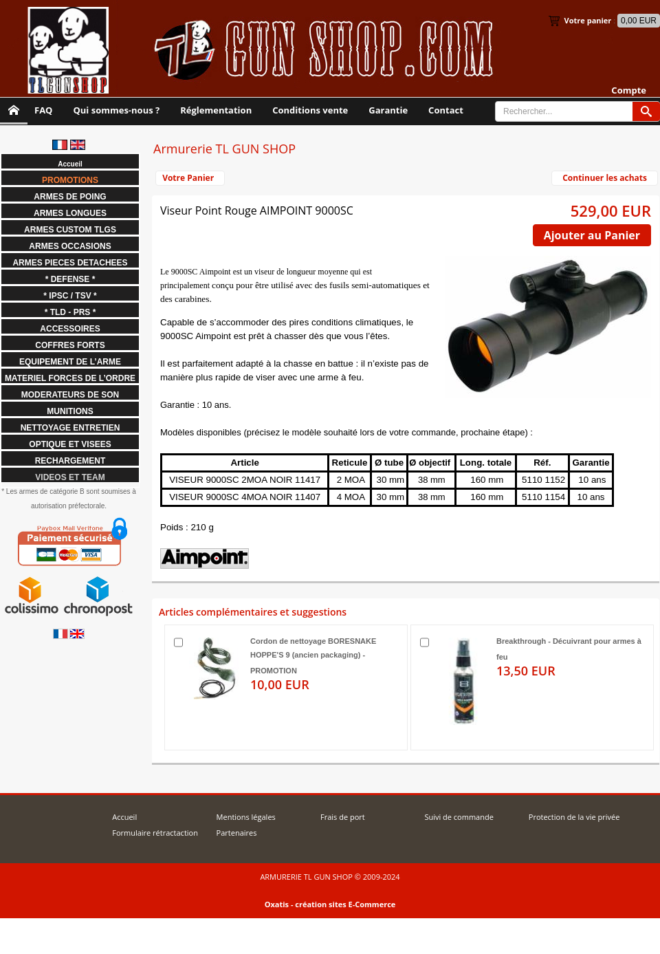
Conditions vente (310, 110)
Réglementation (216, 110)
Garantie (388, 110)
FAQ (43, 110)
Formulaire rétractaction (155, 832)
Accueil (124, 817)
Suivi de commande (458, 817)
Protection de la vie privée (574, 817)
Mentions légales (246, 817)
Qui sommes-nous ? (116, 110)
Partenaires (237, 832)
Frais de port (342, 817)
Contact (445, 110)
